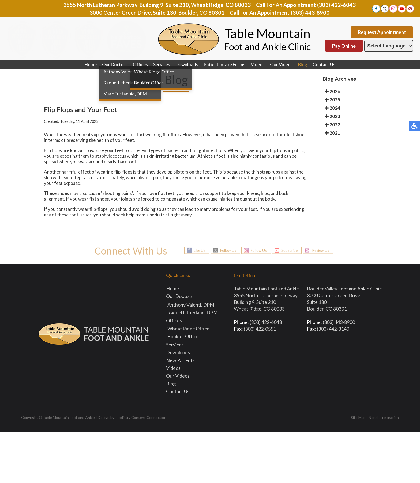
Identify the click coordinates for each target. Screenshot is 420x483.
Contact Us (324, 64)
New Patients (180, 360)
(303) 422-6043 (336, 5)
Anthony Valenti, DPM (190, 305)
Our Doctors (114, 64)
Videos (257, 64)
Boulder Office (183, 336)
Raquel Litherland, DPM (192, 312)
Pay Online (344, 46)
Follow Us (227, 250)
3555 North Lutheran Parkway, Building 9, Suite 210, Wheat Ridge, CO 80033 (157, 5)
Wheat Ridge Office (188, 328)
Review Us (322, 250)
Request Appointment (382, 32)
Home (90, 64)
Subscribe (289, 250)
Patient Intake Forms (224, 64)
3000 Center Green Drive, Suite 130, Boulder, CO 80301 (156, 12)
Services (161, 64)
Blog (303, 64)
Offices (140, 64)
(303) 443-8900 (310, 12)
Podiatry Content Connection (141, 417)
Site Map (358, 417)
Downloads (186, 64)
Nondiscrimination (384, 417)
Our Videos (281, 64)
